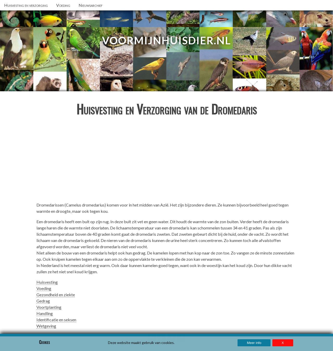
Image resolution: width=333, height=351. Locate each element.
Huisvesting (47, 282)
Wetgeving (46, 325)
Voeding (43, 288)
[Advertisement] (166, 161)
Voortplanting (48, 307)
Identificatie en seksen (56, 319)
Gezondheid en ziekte (55, 294)
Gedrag (43, 300)
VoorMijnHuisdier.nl (166, 40)
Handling (44, 313)
